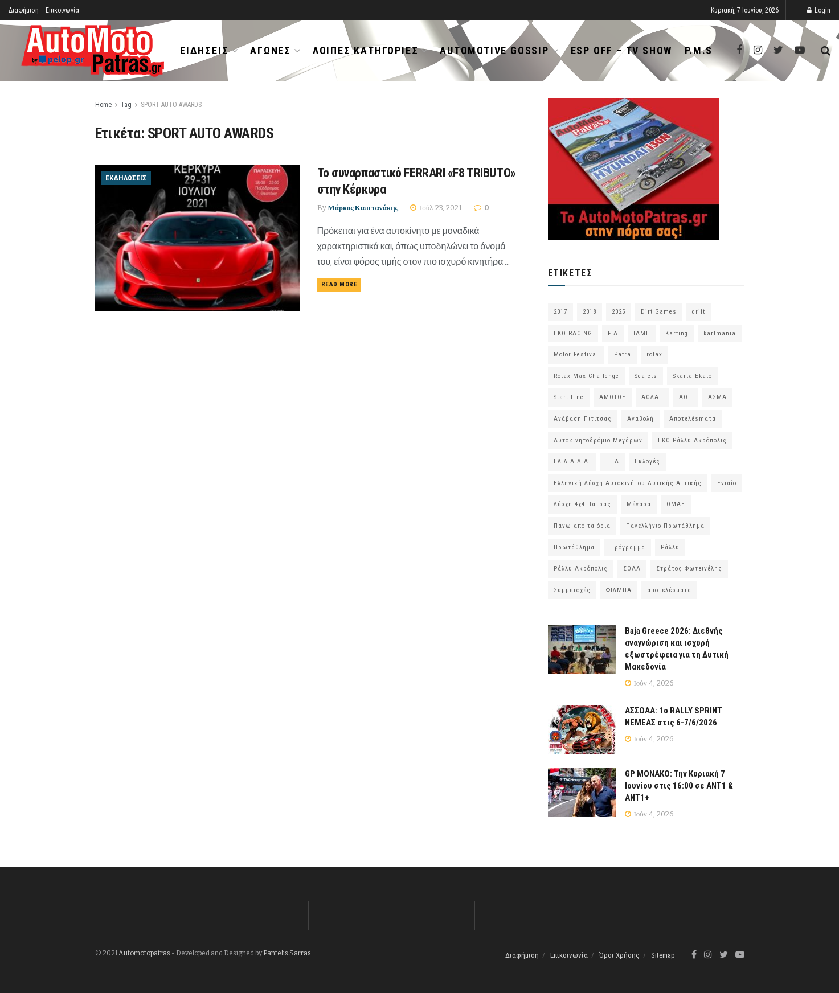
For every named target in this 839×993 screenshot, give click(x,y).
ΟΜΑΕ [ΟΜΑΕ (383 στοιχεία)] (675, 504)
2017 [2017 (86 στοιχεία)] (560, 311)
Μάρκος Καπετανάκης (363, 207)
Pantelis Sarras (287, 953)
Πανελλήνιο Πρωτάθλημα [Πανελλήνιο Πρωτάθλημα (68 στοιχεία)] (665, 526)
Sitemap (663, 955)
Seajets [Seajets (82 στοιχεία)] (646, 376)
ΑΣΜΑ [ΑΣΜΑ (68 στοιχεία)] (717, 397)
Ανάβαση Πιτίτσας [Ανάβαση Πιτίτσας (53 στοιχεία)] (583, 418)
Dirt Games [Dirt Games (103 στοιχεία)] (659, 311)
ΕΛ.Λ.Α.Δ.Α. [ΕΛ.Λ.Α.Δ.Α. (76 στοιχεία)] (572, 461)
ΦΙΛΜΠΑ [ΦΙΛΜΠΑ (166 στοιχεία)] (619, 590)
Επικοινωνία (62, 10)
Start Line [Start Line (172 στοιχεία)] (569, 397)
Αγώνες (270, 50)
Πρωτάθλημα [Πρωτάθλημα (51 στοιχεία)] (574, 547)
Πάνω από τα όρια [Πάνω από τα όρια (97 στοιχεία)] (582, 526)
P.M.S (699, 50)
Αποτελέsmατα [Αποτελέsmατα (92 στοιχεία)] (692, 418)
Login (818, 10)
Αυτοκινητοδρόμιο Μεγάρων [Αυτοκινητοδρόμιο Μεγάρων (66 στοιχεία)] (598, 440)
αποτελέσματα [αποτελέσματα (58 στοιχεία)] (669, 590)
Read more (339, 284)
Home (103, 105)
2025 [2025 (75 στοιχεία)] (618, 311)
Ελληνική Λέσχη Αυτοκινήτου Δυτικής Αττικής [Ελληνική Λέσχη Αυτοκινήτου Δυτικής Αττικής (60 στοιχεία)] (628, 483)
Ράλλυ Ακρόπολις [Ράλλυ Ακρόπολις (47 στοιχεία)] (581, 568)
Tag (126, 105)
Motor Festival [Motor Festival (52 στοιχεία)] (576, 354)
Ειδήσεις (204, 50)
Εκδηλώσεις (125, 178)
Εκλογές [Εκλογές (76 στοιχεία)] (647, 461)
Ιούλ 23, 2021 (436, 207)
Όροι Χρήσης (619, 955)
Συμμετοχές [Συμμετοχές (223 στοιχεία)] (572, 590)
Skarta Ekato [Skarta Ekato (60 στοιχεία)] (692, 376)
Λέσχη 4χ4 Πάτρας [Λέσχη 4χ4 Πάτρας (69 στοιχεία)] (582, 504)
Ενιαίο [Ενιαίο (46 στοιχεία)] (726, 483)
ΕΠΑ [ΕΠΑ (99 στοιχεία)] (612, 461)
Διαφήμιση (24, 10)
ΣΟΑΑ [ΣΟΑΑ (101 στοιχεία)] (632, 568)
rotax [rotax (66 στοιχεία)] (654, 354)
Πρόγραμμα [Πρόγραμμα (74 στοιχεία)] (627, 547)
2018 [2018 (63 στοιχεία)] (589, 311)
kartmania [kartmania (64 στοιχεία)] (719, 333)
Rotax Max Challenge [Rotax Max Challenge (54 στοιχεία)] (586, 376)
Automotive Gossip (494, 50)
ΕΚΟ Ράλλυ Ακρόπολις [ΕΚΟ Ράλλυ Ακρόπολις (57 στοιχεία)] (692, 440)
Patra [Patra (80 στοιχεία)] (622, 354)
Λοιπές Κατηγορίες (366, 50)
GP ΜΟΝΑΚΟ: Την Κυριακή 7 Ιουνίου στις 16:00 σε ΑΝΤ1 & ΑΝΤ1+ (679, 786)
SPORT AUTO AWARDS (171, 105)
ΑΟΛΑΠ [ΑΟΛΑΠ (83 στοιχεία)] (652, 397)
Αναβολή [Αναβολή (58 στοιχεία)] (640, 418)
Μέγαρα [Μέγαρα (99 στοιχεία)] (639, 504)
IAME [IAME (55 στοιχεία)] (641, 333)
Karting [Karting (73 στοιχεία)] (676, 333)
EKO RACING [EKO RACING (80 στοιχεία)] (573, 333)
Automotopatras (144, 953)
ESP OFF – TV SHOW (622, 50)
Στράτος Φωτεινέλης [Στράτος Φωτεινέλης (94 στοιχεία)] (689, 568)
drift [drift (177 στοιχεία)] (698, 311)
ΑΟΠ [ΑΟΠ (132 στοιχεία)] (686, 397)
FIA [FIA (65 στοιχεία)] (613, 333)
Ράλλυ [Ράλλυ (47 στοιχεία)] (670, 547)
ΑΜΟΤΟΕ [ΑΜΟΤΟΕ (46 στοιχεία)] (612, 397)
